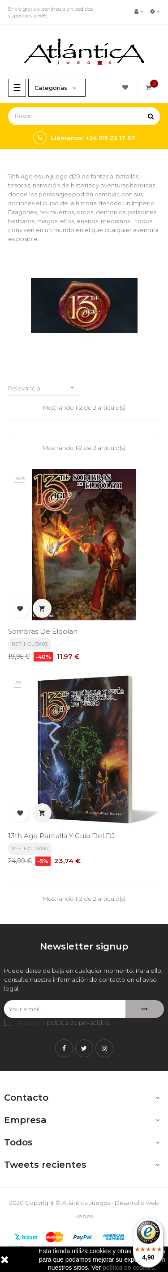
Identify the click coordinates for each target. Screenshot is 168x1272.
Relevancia (44, 388)
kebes (84, 1216)
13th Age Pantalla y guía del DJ (61, 835)
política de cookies (128, 1267)
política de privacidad (78, 1022)
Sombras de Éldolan (43, 631)
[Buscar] (84, 116)
